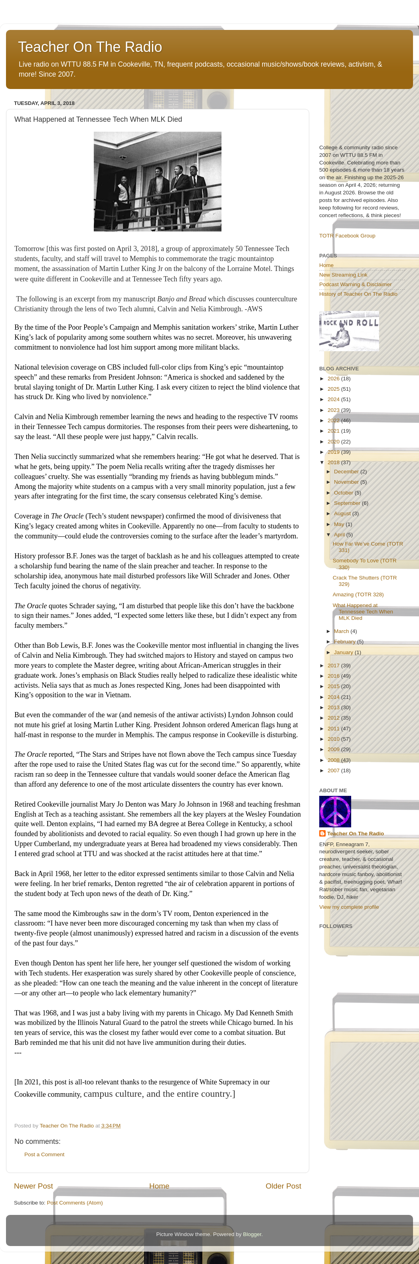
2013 (334, 707)
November (347, 482)
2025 (334, 389)
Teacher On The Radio (90, 47)
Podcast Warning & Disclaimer (355, 284)
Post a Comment (44, 1154)
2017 (334, 666)
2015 (334, 686)
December (347, 472)
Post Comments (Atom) (75, 1203)
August (343, 513)
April (340, 535)
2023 (334, 410)
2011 (334, 729)
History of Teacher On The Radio (358, 294)
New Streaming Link (343, 275)
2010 (334, 739)
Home (159, 1186)
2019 (334, 452)
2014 (334, 697)
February (345, 642)
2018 (334, 462)
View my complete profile (349, 907)
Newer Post (33, 1186)
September (348, 503)
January (344, 652)
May (340, 524)
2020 (334, 442)
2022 (334, 420)
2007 (334, 770)
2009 (334, 749)
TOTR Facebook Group (347, 236)
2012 (334, 718)
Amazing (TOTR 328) (358, 594)
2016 (334, 676)
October (344, 493)
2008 (334, 760)
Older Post (283, 1186)
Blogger (252, 1234)
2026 (334, 379)
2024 (334, 399)
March (342, 631)
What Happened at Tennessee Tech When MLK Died (363, 611)
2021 (334, 431)
